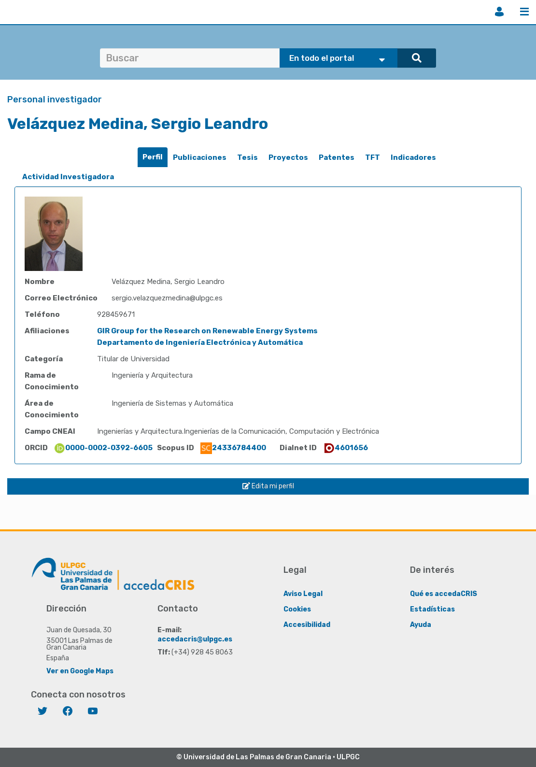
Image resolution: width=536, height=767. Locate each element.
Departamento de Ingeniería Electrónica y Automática (200, 342)
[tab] (153, 157)
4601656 (345, 447)
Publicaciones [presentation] (199, 157)
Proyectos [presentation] (288, 157)
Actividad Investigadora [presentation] (68, 176)
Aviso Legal (303, 594)
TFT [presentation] (372, 157)
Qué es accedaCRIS (443, 594)
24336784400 (233, 447)
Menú (524, 11)
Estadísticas (432, 609)
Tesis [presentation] (247, 157)
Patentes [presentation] (336, 157)
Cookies (297, 609)
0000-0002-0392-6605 (103, 447)
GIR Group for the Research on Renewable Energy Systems (207, 331)
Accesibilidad (306, 625)
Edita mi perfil (268, 486)
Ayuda (420, 625)
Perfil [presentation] (152, 157)
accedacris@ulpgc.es (194, 639)
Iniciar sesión (499, 11)
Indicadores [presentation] (413, 157)
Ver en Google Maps (79, 671)
